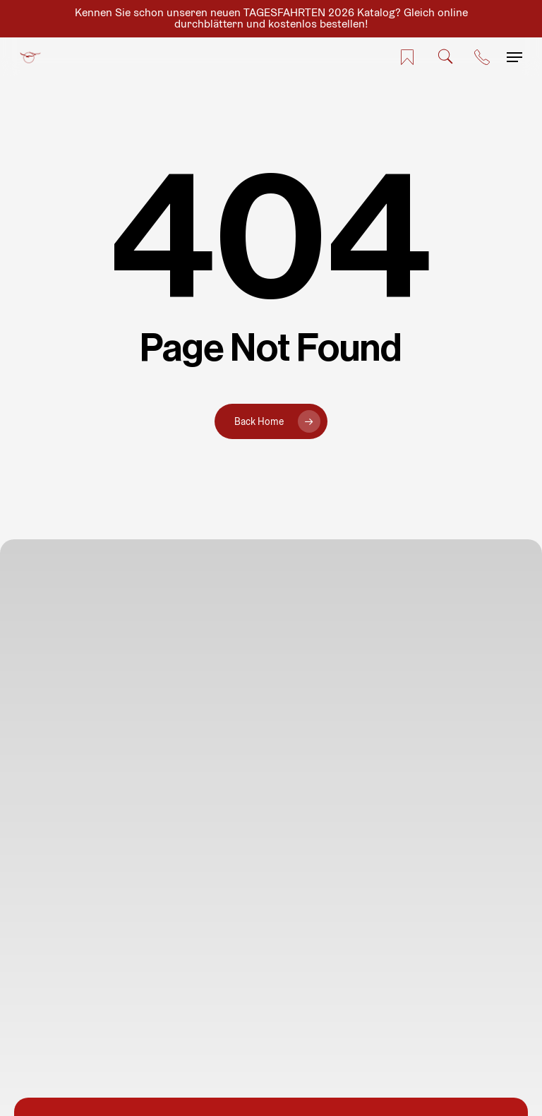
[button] (514, 57)
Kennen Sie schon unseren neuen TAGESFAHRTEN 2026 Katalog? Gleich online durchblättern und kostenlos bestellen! (271, 18)
